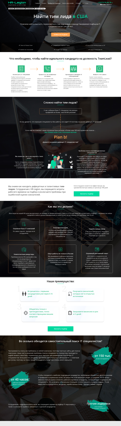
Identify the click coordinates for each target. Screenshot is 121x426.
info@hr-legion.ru (107, 4)
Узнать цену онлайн (68, 3)
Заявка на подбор (60, 35)
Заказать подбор (86, 194)
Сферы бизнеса (20, 8)
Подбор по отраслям (54, 3)
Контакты (85, 3)
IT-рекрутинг (30, 8)
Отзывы (78, 3)
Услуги (44, 3)
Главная (37, 3)
